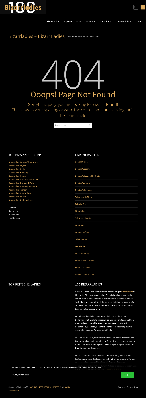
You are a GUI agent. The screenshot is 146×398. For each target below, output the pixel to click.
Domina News (132, 387)
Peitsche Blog (81, 204)
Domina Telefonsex (83, 190)
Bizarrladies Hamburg (18, 172)
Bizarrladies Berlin (16, 169)
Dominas (91, 21)
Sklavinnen (106, 21)
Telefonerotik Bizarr (83, 197)
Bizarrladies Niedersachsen (20, 200)
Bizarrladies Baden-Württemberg (23, 162)
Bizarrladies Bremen (17, 196)
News (79, 21)
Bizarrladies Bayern (17, 165)
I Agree (127, 375)
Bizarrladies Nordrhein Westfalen (23, 179)
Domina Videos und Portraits (87, 176)
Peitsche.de (80, 246)
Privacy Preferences (20, 375)
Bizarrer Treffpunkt (83, 232)
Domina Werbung (82, 183)
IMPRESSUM (56, 387)
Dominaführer (124, 21)
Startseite (121, 387)
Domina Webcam (82, 169)
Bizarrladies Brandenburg (19, 193)
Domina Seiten (81, 161)
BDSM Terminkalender (84, 260)
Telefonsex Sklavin (83, 218)
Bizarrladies (53, 21)
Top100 (68, 21)
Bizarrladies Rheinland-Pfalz (21, 182)
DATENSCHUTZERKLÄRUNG (40, 387)
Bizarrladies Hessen (17, 176)
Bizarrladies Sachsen (17, 189)
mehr (139, 21)
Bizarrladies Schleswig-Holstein (22, 186)
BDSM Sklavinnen (82, 267)
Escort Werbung (82, 253)
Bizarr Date (79, 225)
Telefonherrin (81, 239)
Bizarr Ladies (127, 291)
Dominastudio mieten (84, 274)
